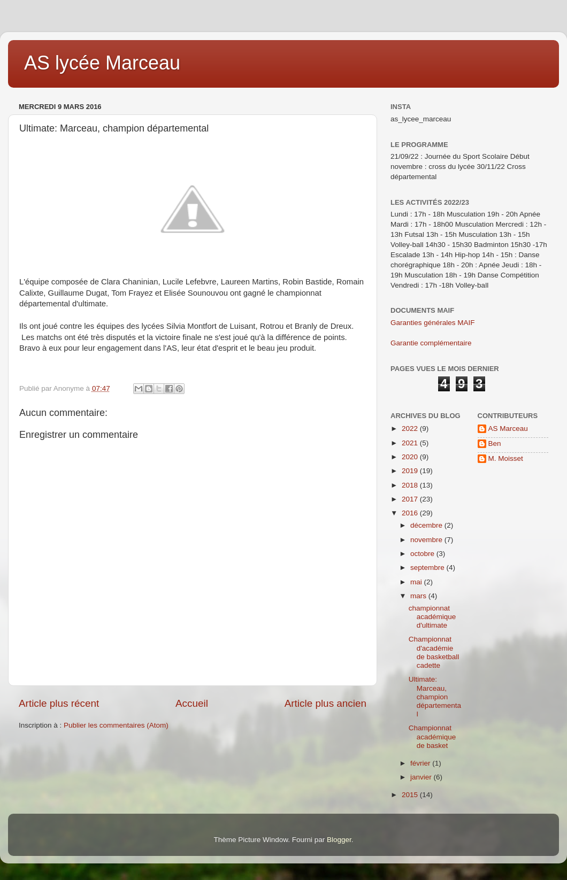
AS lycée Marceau (102, 63)
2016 (411, 513)
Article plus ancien (325, 703)
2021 (411, 443)
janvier (422, 777)
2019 (411, 471)
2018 (411, 485)
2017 (411, 499)
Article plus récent (59, 703)
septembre (428, 567)
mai (417, 582)
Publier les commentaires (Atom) (116, 725)
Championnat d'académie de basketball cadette (434, 652)
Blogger (339, 840)
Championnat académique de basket (432, 736)
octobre (423, 554)
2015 (411, 795)
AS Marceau (508, 428)
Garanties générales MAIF (432, 323)
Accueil (191, 703)
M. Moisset (505, 458)
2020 (411, 457)
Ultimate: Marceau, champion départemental (435, 696)
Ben (494, 443)
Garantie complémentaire (431, 343)
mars (419, 596)
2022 (411, 428)
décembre (427, 525)
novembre (427, 540)
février (421, 763)
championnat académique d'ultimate (432, 616)
